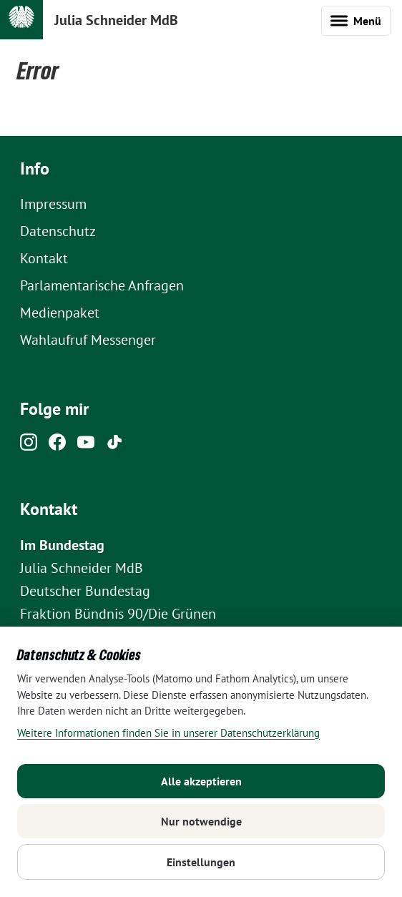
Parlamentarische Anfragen (102, 285)
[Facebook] (57, 445)
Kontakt (44, 258)
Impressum (53, 204)
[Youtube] (85, 445)
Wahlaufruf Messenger (88, 339)
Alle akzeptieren (201, 781)
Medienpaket (59, 312)
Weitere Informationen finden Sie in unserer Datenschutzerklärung (168, 733)
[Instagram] (28, 445)
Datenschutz (58, 231)
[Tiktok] (114, 445)
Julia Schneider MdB (116, 20)
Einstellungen (201, 862)
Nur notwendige (201, 821)
